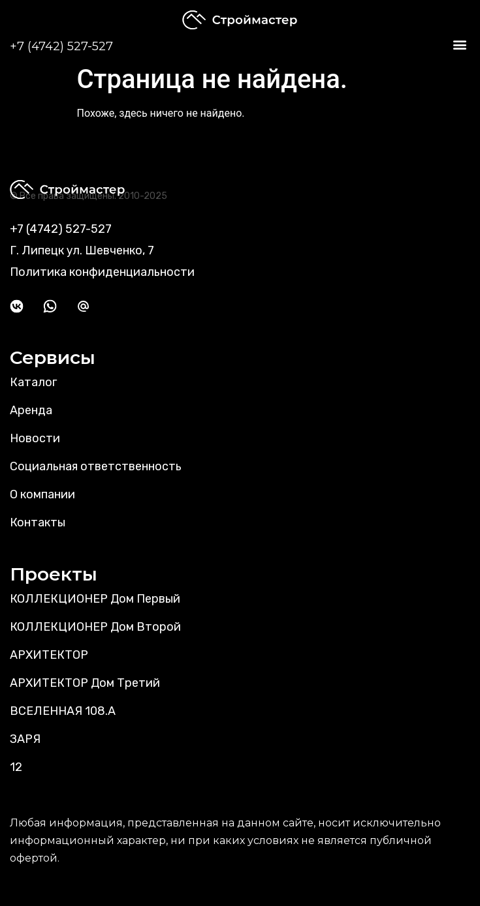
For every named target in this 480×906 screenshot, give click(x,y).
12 (16, 767)
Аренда (31, 410)
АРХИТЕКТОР (49, 655)
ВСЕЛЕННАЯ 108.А (63, 711)
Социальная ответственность (96, 466)
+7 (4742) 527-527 (61, 46)
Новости (35, 438)
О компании (42, 494)
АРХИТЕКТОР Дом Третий (85, 683)
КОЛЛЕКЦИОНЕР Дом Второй (95, 627)
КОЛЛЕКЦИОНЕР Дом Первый (95, 599)
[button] (459, 44)
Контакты (37, 522)
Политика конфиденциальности (102, 272)
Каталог (33, 382)
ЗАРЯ (25, 739)
